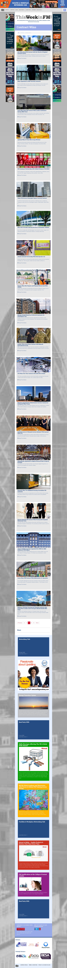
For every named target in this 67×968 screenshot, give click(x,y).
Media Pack (39, 9)
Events (16, 9)
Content (7, 9)
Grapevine (12, 9)
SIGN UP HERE (21, 929)
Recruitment (22, 9)
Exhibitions (28, 9)
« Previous (19, 623)
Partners (34, 9)
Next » (37, 623)
